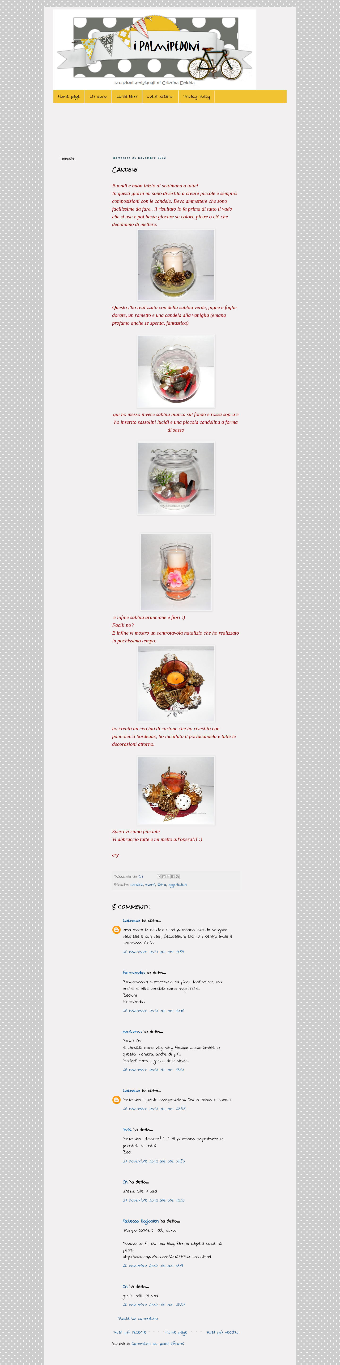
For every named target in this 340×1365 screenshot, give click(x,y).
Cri (141, 877)
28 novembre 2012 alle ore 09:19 (153, 1266)
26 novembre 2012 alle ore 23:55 (154, 1109)
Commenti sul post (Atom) (158, 1343)
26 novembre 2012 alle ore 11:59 (153, 952)
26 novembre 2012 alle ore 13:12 (153, 1070)
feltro (161, 885)
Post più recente (129, 1332)
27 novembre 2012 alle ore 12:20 (154, 1200)
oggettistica (178, 885)
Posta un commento (138, 1318)
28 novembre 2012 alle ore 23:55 (154, 1305)
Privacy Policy (196, 96)
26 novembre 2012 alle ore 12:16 (153, 1011)
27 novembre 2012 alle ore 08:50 (154, 1161)
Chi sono (98, 96)
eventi (150, 885)
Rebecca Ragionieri (141, 1221)
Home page (69, 96)
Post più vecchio (222, 1332)
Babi (127, 1130)
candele (137, 885)
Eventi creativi (160, 96)
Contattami (127, 96)
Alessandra (134, 973)
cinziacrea (132, 1032)
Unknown (131, 921)
